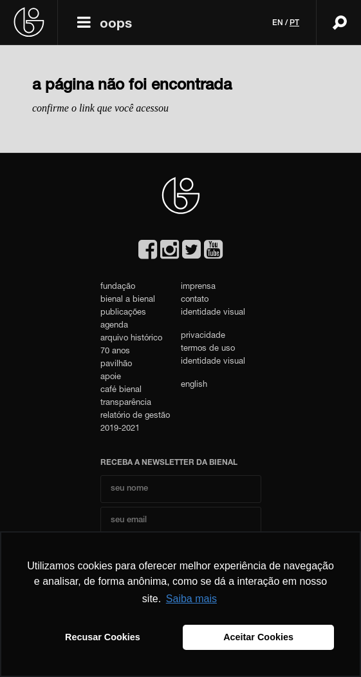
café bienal (121, 390)
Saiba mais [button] (191, 598)
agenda (114, 326)
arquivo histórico (131, 339)
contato (194, 300)
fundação (117, 287)
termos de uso (208, 349)
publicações (123, 313)
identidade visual (213, 313)
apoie (110, 377)
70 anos (115, 352)
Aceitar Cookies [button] (258, 637)
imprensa (198, 287)
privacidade (203, 336)
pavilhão (116, 364)
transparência (125, 403)
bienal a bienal (127, 300)
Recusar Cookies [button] (102, 637)
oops (116, 25)
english (194, 385)
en (277, 23)
